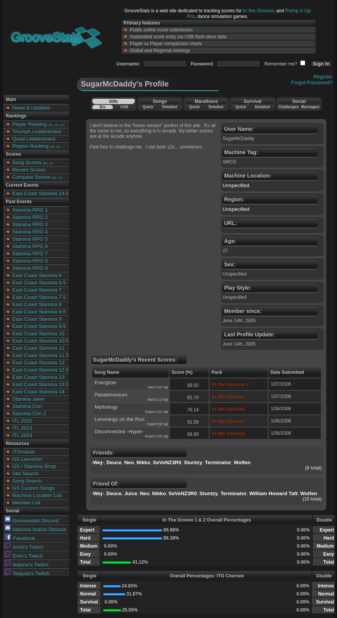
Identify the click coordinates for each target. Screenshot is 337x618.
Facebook (20, 538)
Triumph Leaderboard (36, 131)
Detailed (169, 107)
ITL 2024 (22, 435)
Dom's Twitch (24, 556)
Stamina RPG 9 (30, 268)
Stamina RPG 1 (30, 210)
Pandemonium (111, 395)
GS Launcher (27, 459)
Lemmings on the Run (119, 419)
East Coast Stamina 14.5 (40, 193)
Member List (26, 502)
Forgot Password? (311, 82)
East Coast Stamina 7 (37, 290)
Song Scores (26, 162)
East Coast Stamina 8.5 (39, 312)
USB (124, 107)
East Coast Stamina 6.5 (39, 282)
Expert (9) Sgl (157, 424)
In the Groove (258, 10)
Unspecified (235, 185)
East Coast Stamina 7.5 (39, 297)
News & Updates (31, 108)
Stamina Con (27, 406)
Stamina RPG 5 (30, 239)
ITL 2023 (22, 428)
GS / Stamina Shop (34, 466)
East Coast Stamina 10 (38, 333)
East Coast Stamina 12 (38, 362)
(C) (62, 125)
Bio (103, 107)
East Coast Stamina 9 (37, 319)
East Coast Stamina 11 (38, 348)
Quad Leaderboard (33, 139)
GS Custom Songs (33, 488)
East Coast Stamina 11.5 (40, 355)
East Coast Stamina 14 (38, 392)
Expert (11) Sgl (156, 412)
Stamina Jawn (28, 399)
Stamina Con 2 (29, 413)
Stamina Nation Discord (35, 529)
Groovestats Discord (32, 520)
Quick (147, 107)
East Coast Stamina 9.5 (39, 326)
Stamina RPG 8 (30, 261)
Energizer (105, 382)
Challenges (288, 107)
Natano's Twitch (26, 564)
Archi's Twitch (24, 547)
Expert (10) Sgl (156, 436)
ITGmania (23, 452)
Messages (310, 107)
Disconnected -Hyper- (119, 431)
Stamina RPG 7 (30, 253)
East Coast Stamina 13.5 (40, 384)
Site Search (25, 473)
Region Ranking (30, 146)
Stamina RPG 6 (30, 246)
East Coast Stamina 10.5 (40, 341)
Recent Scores (29, 170)
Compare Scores (31, 177)
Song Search (27, 481)
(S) (56, 125)
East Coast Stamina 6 (37, 275)
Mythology (106, 407)
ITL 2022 (22, 421)
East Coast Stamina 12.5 (40, 370)
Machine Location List (37, 495)
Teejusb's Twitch (27, 573)
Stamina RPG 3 (30, 224)
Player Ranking (29, 124)
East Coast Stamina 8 (37, 304)
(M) (50, 125)
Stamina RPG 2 (30, 217)
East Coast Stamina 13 (38, 377)
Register (322, 77)
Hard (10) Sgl (157, 387)
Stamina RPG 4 (30, 232)
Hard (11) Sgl (157, 399)
